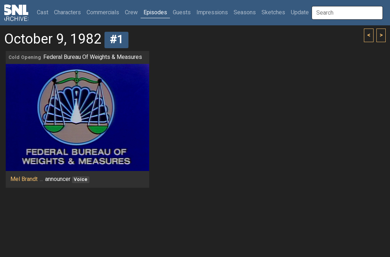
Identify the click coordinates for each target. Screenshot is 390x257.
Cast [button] (44, 12)
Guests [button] (182, 12)
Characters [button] (67, 12)
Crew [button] (131, 12)
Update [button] (300, 12)
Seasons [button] (245, 12)
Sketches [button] (273, 12)
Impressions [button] (212, 12)
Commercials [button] (103, 12)
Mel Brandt (24, 179)
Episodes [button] (155, 12)
